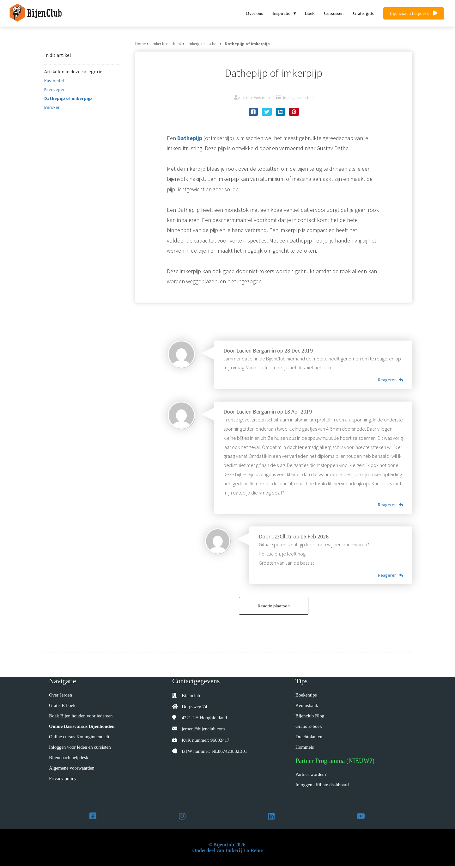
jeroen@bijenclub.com (203, 728)
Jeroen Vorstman (256, 97)
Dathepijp (189, 138)
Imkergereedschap (298, 97)
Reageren (390, 380)
